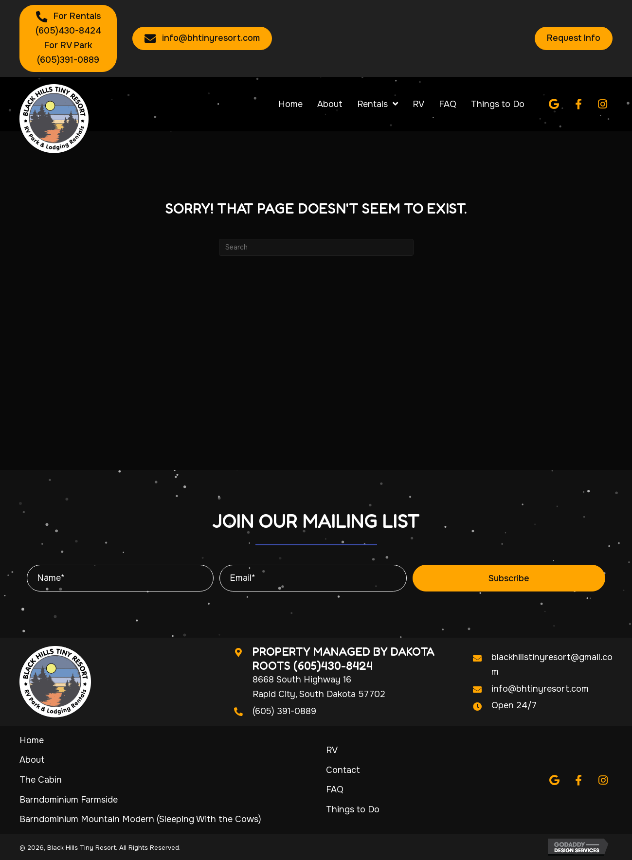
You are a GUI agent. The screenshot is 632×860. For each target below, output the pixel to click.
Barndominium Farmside (68, 799)
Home (31, 740)
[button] (554, 104)
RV (332, 750)
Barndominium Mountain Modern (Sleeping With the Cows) (140, 819)
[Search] (316, 247)
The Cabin (40, 779)
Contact (343, 770)
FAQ (334, 789)
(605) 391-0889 (284, 711)
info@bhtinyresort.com (540, 688)
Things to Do (352, 809)
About (32, 759)
